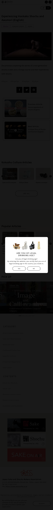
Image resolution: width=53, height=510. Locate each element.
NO (34, 268)
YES (19, 268)
